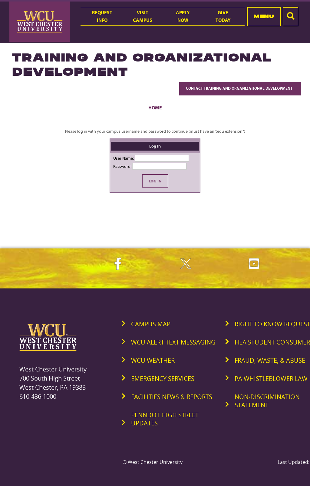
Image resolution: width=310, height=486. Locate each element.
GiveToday (223, 16)
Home (155, 108)
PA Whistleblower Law (271, 378)
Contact (240, 88)
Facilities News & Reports (171, 397)
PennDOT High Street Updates (165, 419)
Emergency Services (162, 378)
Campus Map (150, 324)
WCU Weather (153, 360)
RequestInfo (102, 16)
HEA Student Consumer (272, 342)
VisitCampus (142, 16)
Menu (264, 16)
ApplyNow (183, 16)
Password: (122, 166)
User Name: (123, 158)
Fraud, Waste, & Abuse (270, 360)
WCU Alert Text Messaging (173, 342)
